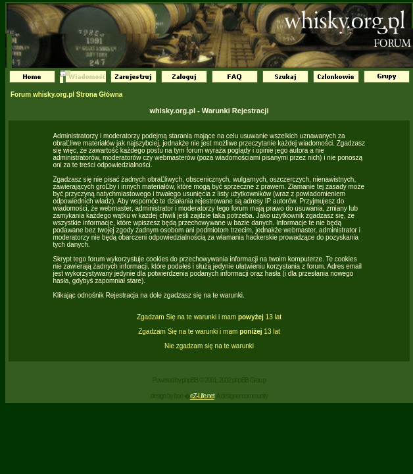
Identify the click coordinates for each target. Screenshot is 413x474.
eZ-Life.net (202, 396)
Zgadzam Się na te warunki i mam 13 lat (209, 317)
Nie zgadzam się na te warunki (209, 346)
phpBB (190, 380)
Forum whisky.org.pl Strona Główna (66, 94)
